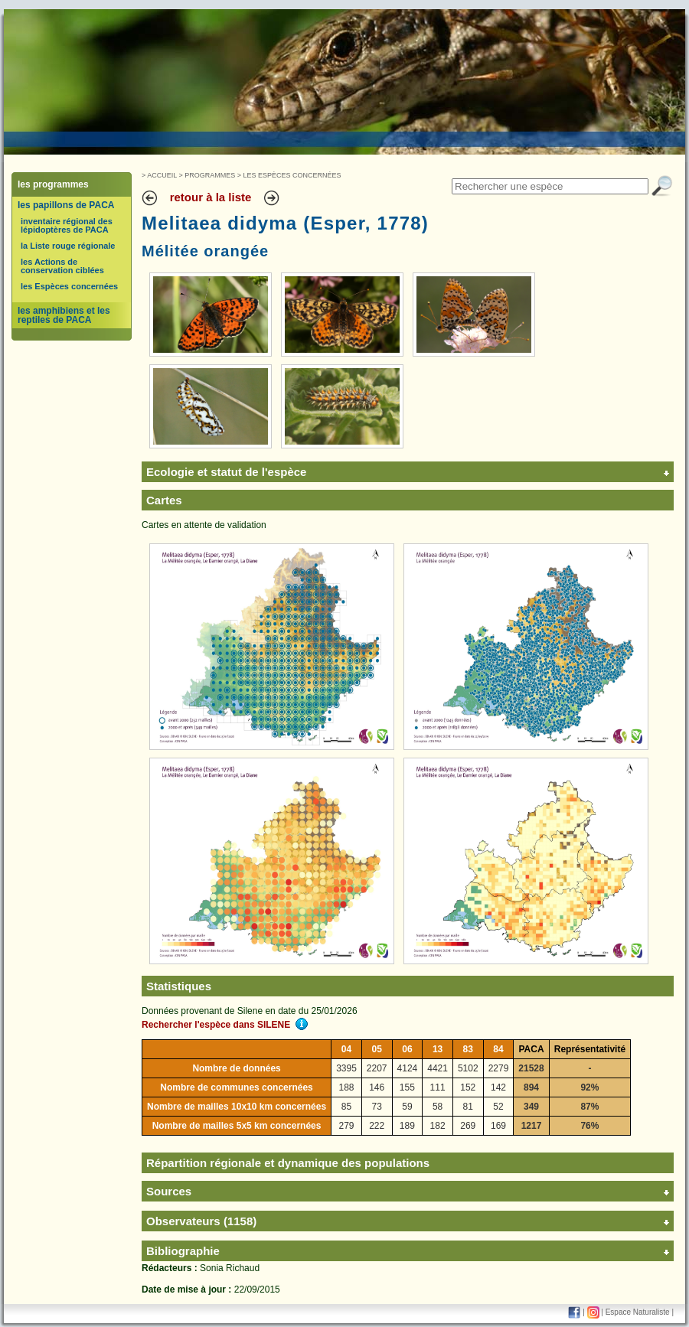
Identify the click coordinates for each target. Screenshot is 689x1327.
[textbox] (550, 186)
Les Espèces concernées (292, 175)
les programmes (53, 184)
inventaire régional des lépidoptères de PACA (67, 225)
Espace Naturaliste (638, 1312)
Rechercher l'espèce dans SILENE (225, 1024)
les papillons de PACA (66, 205)
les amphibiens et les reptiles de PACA (64, 315)
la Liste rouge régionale (68, 245)
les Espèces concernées (69, 286)
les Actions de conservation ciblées (62, 266)
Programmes (209, 175)
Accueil (162, 175)
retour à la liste (211, 197)
